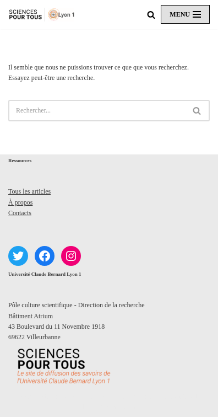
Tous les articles (29, 191)
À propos (20, 202)
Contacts (19, 213)
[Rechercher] (151, 14)
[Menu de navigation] (185, 14)
